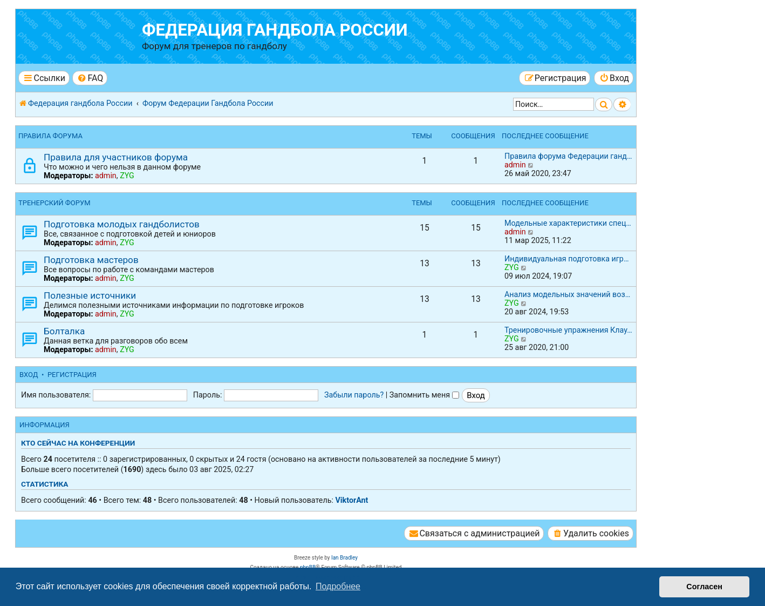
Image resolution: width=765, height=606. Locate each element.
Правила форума (50, 136)
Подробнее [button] (338, 586)
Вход (28, 375)
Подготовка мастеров (91, 259)
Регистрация (72, 375)
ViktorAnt (351, 500)
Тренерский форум (54, 203)
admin (106, 175)
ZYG (127, 175)
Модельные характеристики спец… (567, 223)
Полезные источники (90, 295)
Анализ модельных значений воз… (567, 294)
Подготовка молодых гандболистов (122, 224)
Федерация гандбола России (275, 30)
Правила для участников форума (116, 157)
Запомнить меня (424, 394)
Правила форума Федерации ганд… (568, 156)
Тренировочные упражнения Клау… (568, 330)
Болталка (64, 331)
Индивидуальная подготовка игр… (566, 258)
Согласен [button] (704, 586)
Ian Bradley (344, 558)
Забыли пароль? (354, 394)
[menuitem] (89, 78)
